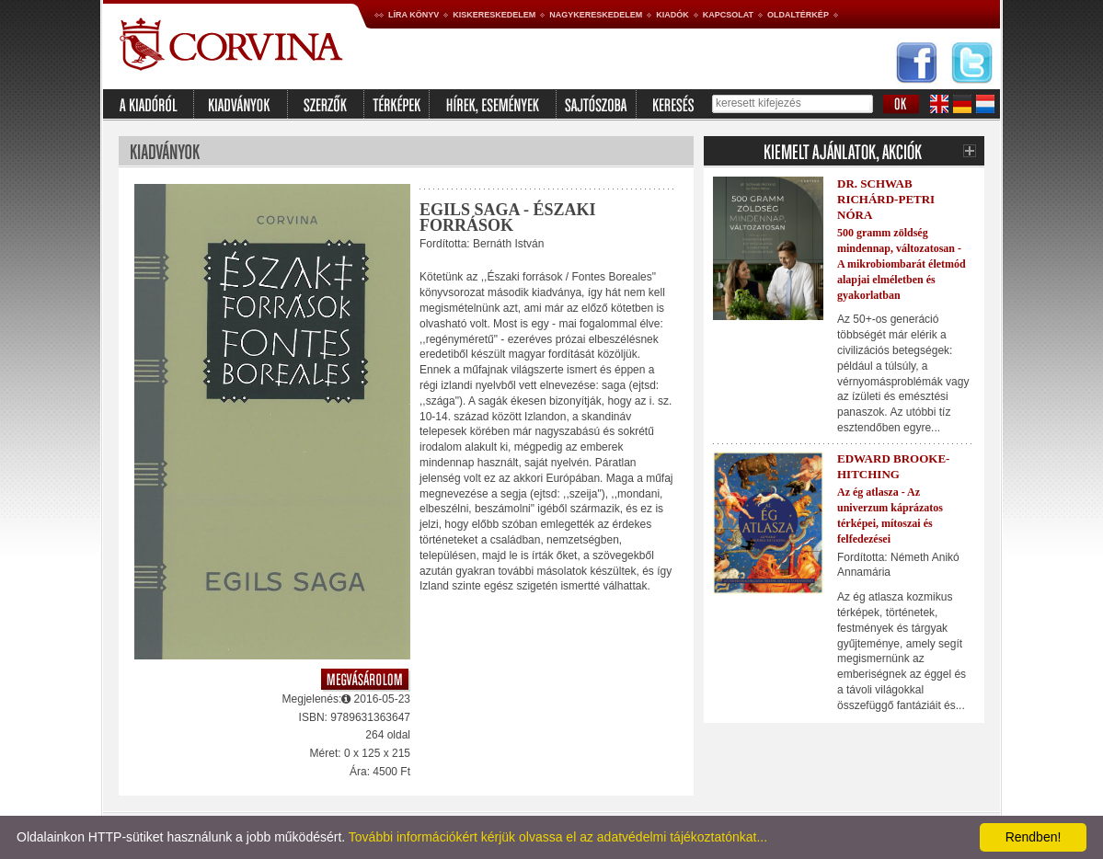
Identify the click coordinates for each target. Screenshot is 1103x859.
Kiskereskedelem (494, 14)
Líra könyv (413, 14)
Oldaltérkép (798, 14)
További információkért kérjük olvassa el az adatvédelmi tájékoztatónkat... (558, 837)
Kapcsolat (728, 14)
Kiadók (672, 14)
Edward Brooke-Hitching (893, 466)
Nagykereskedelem (595, 14)
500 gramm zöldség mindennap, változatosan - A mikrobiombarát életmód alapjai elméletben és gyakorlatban (901, 263)
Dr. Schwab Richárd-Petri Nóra (886, 199)
